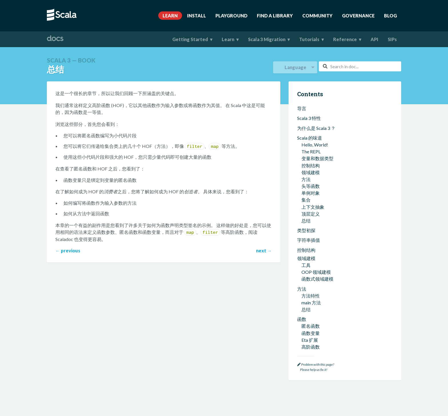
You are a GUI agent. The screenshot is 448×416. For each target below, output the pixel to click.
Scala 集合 (307, 128)
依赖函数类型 (315, 272)
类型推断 (310, 216)
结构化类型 (312, 265)
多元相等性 (312, 330)
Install (196, 15)
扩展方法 (310, 295)
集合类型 (310, 135)
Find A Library (275, 15)
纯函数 (308, 179)
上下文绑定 (312, 309)
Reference (345, 39)
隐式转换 (310, 336)
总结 (306, 108)
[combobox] (360, 66)
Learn (170, 15)
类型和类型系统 (313, 209)
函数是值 (310, 186)
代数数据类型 (315, 244)
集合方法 (310, 141)
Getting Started (190, 39)
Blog (390, 15)
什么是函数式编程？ (322, 165)
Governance (358, 15)
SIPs (392, 39)
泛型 (306, 223)
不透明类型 (312, 258)
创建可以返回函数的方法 (326, 101)
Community (317, 15)
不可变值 (310, 172)
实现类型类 (312, 323)
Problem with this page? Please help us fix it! (315, 367)
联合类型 (310, 237)
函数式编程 (308, 158)
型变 (306, 251)
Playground (231, 15)
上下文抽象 (308, 288)
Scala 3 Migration (266, 39)
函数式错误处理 (317, 193)
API (374, 39)
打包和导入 (308, 118)
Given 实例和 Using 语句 (325, 302)
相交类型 (310, 230)
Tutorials (309, 39)
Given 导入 (312, 316)
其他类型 (310, 279)
